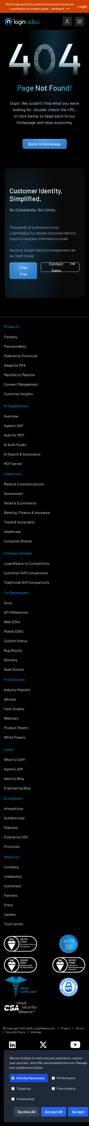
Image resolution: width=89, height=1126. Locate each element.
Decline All (26, 1111)
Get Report (60, 8)
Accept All (53, 1111)
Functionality (63, 1088)
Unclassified (22, 1099)
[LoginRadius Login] (67, 21)
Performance (63, 1078)
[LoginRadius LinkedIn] (12, 1045)
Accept (78, 1111)
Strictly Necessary (28, 1078)
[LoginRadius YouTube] (75, 1045)
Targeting (21, 1088)
